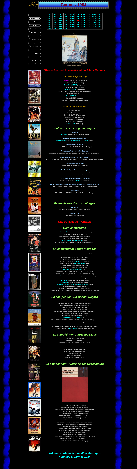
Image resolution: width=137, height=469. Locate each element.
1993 (83, 18)
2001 (94, 16)
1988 (55, 20)
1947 (60, 28)
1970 (99, 22)
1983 (83, 20)
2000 (99, 16)
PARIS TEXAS (63, 134)
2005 (72, 16)
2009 (49, 16)
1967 (60, 24)
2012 (88, 14)
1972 (88, 22)
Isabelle (71, 89)
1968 (55, 24)
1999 (49, 18)
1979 (49, 22)
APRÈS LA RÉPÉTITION (64, 232)
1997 (60, 18)
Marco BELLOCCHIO (79, 263)
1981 (94, 20)
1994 (77, 18)
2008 (55, 16)
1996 (66, 18)
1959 (49, 26)
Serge (71, 124)
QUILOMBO (65, 282)
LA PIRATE (66, 269)
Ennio (70, 85)
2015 (72, 14)
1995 (72, 18)
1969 (49, 24)
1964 (77, 24)
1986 (66, 20)
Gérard (77, 317)
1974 (77, 22)
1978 (55, 22)
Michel (71, 96)
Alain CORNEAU (77, 240)
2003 (83, 16)
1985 (72, 20)
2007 (60, 16)
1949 (49, 28)
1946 (66, 28)
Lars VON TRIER (77, 180)
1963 (83, 24)
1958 (55, 26)
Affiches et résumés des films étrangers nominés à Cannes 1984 (74, 455)
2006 (66, 16)
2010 (99, 14)
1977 (60, 22)
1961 (94, 24)
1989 (49, 20)
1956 (66, 26)
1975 (72, 22)
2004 (77, 16)
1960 (99, 24)
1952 (88, 26)
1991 (94, 18)
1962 (88, 24)
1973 (83, 22)
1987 (60, 20)
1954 (77, 26)
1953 (83, 26)
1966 (66, 24)
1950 (99, 26)
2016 (66, 14)
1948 (55, 28)
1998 (55, 18)
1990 (99, 18)
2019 (49, 14)
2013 (83, 14)
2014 (77, 14)
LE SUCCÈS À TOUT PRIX (60, 276)
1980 (99, 20)
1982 (88, 20)
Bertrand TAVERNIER (61, 140)
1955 (72, 26)
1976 (66, 22)
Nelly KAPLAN (82, 301)
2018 (55, 14)
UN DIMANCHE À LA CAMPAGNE (79, 140)
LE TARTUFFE (66, 317)
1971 (94, 22)
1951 (94, 26)
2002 (88, 16)
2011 (94, 14)
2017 (60, 14)
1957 (60, 26)
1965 (72, 24)
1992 (88, 18)
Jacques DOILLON (76, 269)
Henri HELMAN (73, 328)
